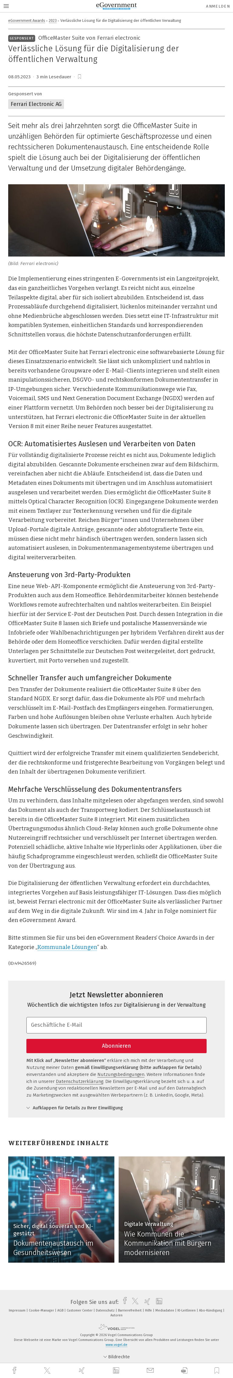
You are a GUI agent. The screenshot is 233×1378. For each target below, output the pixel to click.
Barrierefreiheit (130, 1310)
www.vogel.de (116, 1345)
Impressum (17, 1310)
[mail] (151, 1370)
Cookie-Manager (42, 1310)
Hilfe (149, 1310)
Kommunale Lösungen (67, 947)
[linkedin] (116, 1371)
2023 (53, 20)
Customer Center (80, 1310)
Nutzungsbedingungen (120, 1074)
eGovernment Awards (26, 20)
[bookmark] (79, 77)
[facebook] (15, 1370)
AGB (60, 1310)
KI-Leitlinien (187, 1310)
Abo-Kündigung (211, 1310)
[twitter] (48, 1370)
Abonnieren (116, 1046)
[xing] (82, 1370)
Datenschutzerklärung (79, 1081)
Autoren (116, 1315)
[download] (184, 1370)
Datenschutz (106, 1310)
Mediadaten (165, 1310)
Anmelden (218, 6)
